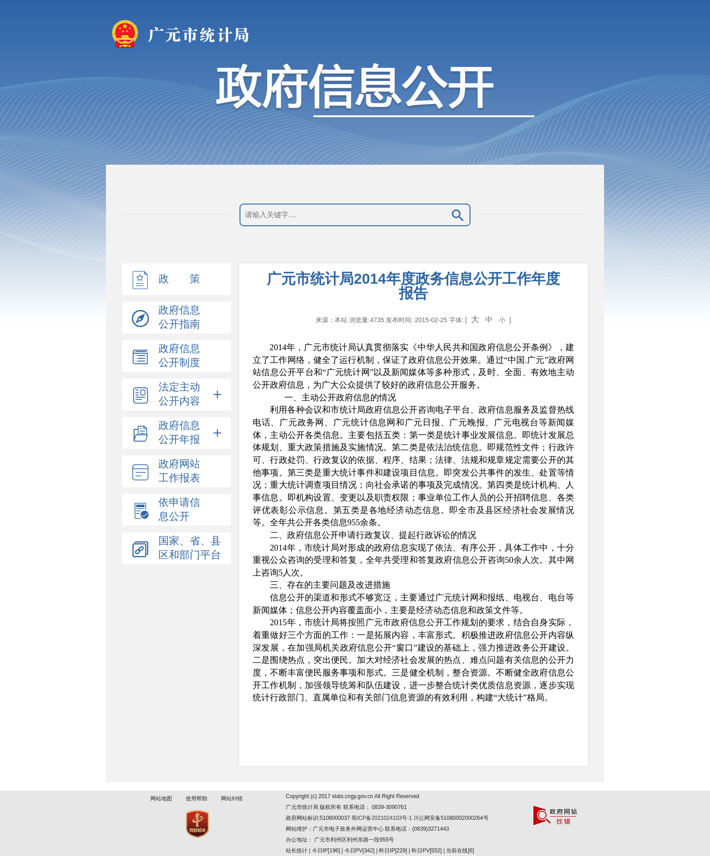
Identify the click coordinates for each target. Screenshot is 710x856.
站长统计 (296, 850)
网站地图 (161, 798)
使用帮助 (196, 798)
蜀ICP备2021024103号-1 (382, 818)
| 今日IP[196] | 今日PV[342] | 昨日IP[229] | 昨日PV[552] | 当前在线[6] (390, 850)
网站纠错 (232, 798)
